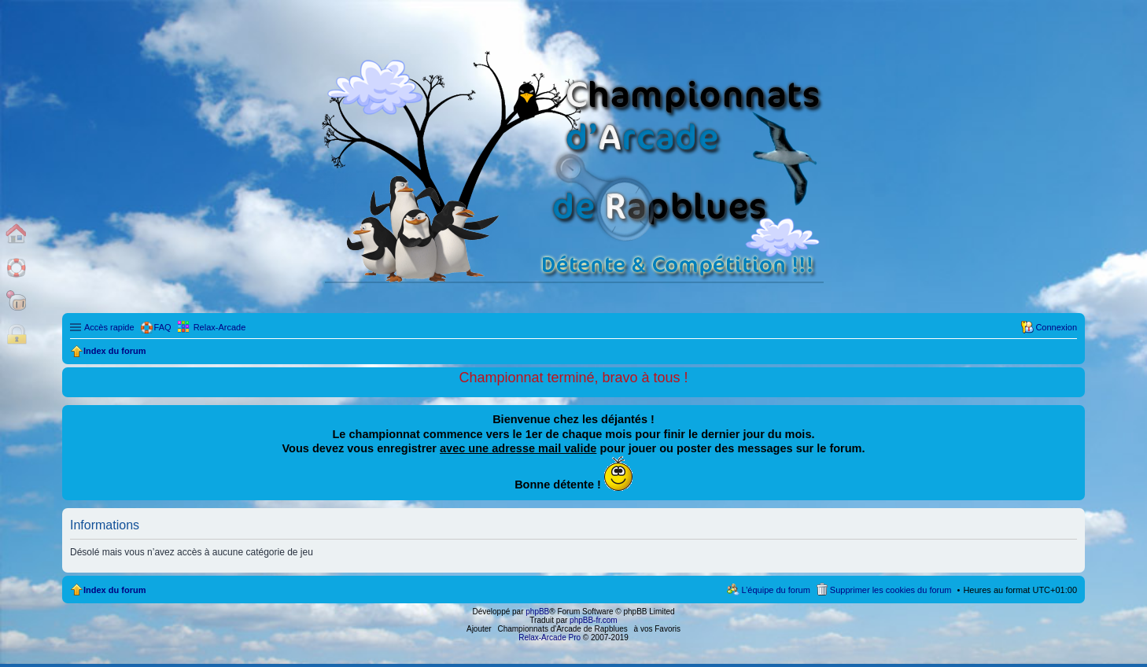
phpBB (537, 611)
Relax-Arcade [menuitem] (220, 327)
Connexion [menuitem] (1056, 327)
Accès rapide (109, 327)
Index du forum (114, 590)
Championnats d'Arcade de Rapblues (563, 629)
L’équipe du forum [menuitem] (775, 590)
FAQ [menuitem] (162, 327)
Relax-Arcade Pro (549, 637)
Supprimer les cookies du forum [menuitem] (891, 590)
